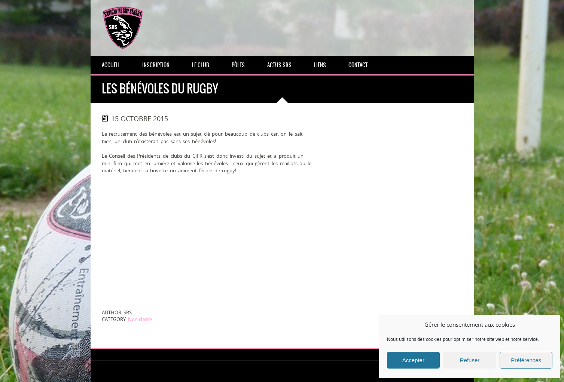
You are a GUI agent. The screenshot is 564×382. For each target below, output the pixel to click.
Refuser (470, 360)
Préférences (526, 360)
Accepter (413, 360)
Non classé (140, 319)
